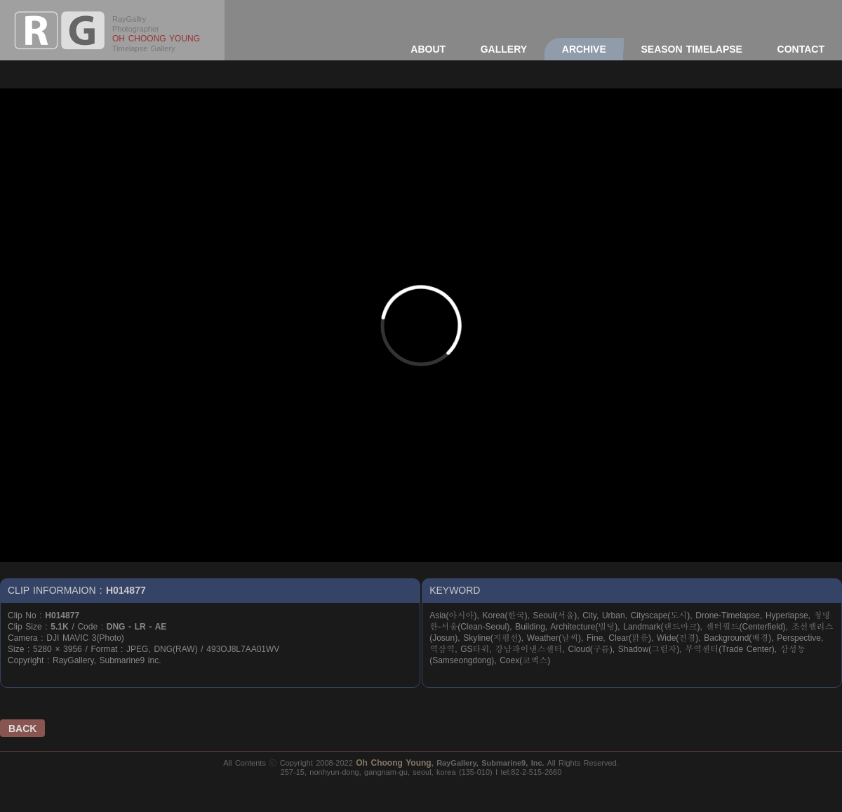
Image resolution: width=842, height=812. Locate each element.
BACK (22, 728)
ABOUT (428, 49)
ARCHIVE (584, 49)
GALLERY (504, 49)
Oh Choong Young (394, 763)
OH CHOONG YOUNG (156, 39)
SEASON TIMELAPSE (691, 49)
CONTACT (800, 49)
